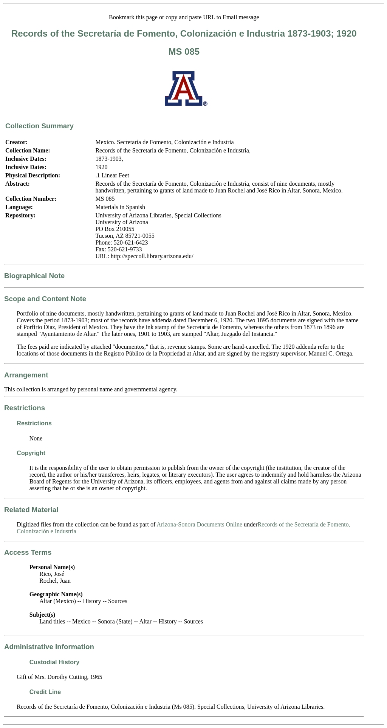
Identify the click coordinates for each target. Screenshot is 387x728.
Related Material (31, 510)
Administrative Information (49, 647)
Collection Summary (39, 126)
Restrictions (24, 408)
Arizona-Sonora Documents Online (199, 524)
